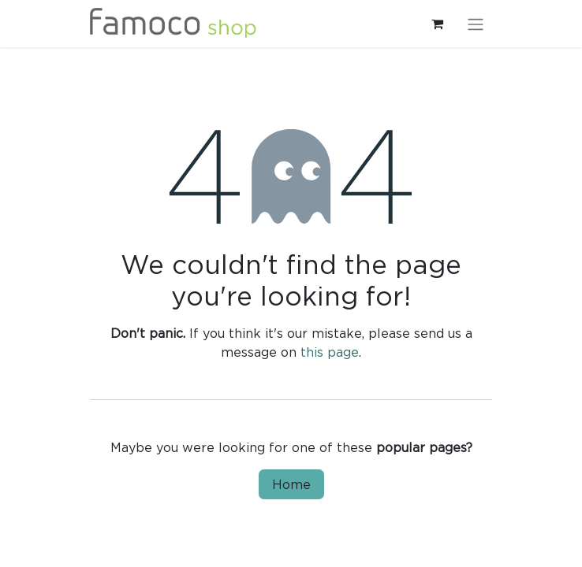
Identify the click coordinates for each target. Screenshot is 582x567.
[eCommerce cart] (437, 23)
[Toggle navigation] (475, 23)
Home (291, 484)
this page (329, 352)
